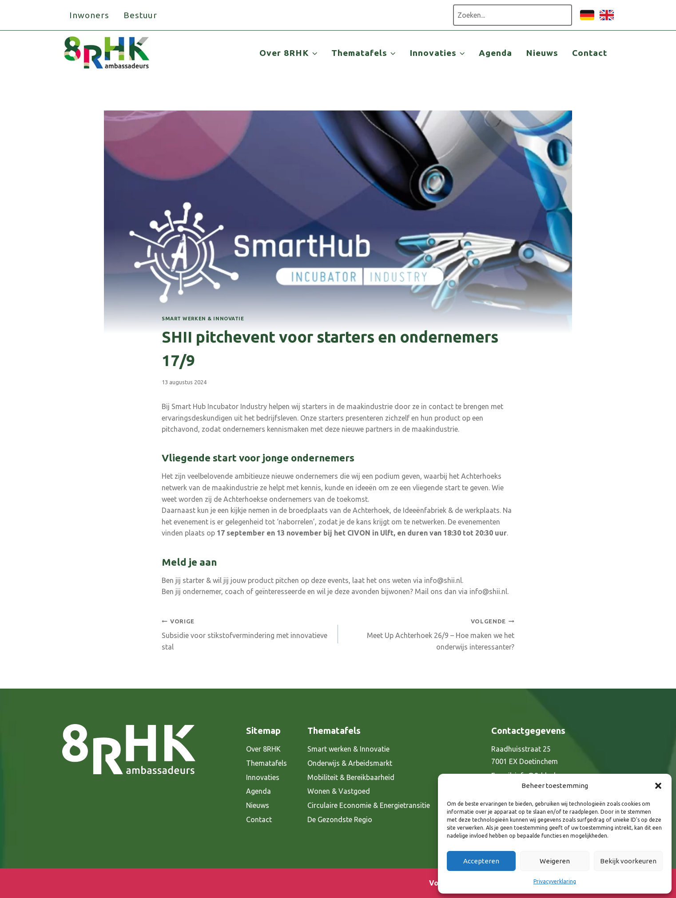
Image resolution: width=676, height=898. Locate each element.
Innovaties (262, 777)
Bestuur (140, 15)
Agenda (495, 53)
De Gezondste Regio (339, 819)
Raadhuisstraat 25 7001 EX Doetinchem (524, 755)
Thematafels (266, 763)
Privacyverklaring (554, 881)
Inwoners (89, 15)
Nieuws (542, 53)
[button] (658, 785)
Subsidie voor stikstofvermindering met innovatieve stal (246, 633)
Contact (589, 53)
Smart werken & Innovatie (203, 318)
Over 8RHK (263, 749)
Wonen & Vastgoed (338, 791)
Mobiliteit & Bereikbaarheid (350, 777)
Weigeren (555, 861)
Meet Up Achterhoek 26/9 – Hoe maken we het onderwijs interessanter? (429, 633)
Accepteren (481, 861)
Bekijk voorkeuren (628, 861)
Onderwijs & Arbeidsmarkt (349, 763)
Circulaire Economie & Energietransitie (368, 805)
